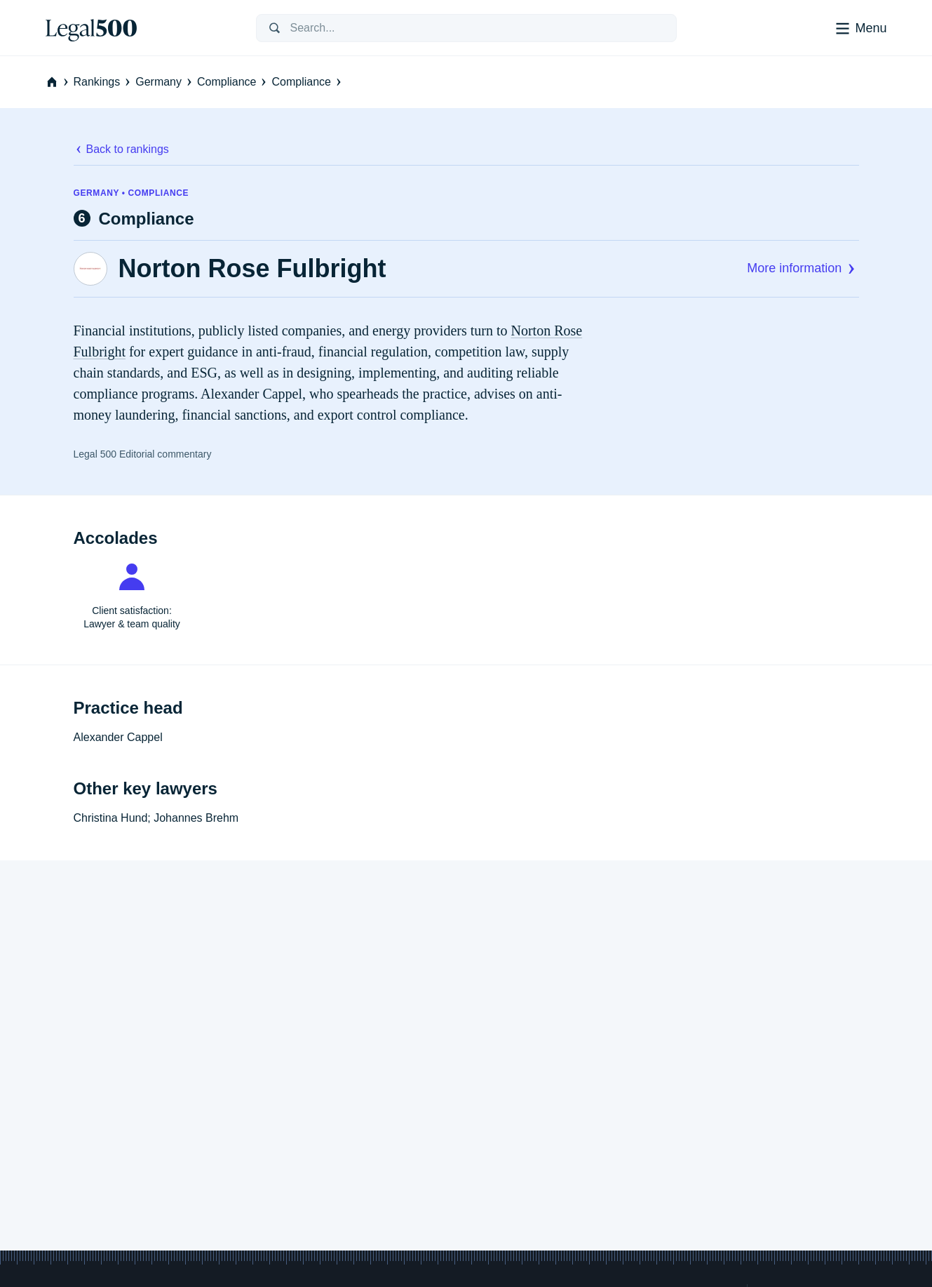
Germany (164, 82)
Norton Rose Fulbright (252, 269)
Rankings (103, 82)
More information (802, 268)
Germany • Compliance (131, 193)
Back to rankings (121, 149)
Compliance (233, 82)
